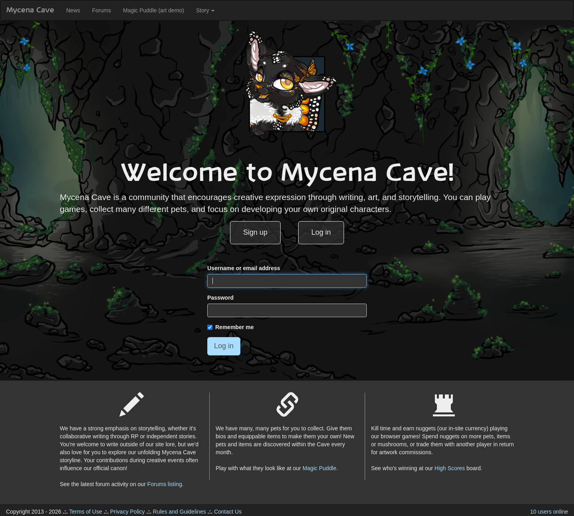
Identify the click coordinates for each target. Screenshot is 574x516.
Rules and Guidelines (179, 511)
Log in (321, 232)
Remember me (230, 327)
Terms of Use (85, 511)
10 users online (549, 511)
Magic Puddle (319, 468)
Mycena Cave (30, 10)
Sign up (255, 232)
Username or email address (243, 268)
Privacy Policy (127, 511)
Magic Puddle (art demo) (153, 10)
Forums (101, 10)
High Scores (449, 468)
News (73, 10)
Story (205, 10)
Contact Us (228, 511)
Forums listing (164, 484)
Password (220, 297)
